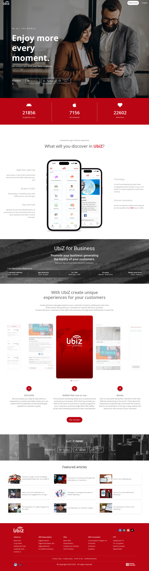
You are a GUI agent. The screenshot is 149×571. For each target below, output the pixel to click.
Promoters (91, 543)
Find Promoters (68, 549)
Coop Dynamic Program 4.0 (97, 541)
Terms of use (78, 559)
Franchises (91, 546)
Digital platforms (44, 546)
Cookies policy (68, 559)
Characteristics (68, 543)
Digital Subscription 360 (46, 543)
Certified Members (90, 559)
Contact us (17, 552)
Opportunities (117, 549)
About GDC (17, 541)
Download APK (65, 80)
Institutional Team (20, 546)
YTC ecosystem (118, 543)
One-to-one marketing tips (122, 479)
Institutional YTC (118, 541)
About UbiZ (67, 541)
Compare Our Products (71, 546)
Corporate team (19, 549)
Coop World (18, 543)
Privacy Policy (57, 559)
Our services (74, 420)
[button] (145, 3)
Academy (91, 549)
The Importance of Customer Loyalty (79, 508)
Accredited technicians (45, 549)
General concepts (119, 546)
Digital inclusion (43, 541)
